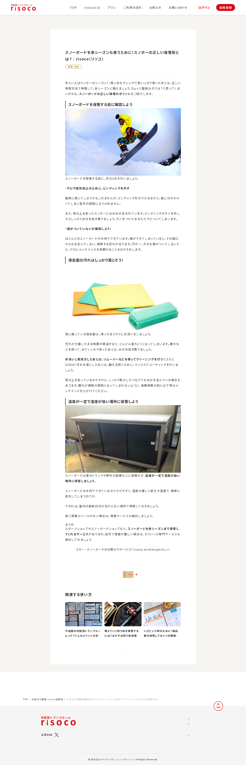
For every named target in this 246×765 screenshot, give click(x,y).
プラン (111, 7)
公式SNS (47, 730)
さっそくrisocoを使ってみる (125, 578)
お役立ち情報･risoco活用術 (47, 694)
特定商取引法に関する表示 (182, 730)
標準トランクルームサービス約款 (185, 736)
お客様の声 (145, 725)
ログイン (204, 7)
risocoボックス (117, 728)
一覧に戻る (123, 665)
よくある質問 (146, 730)
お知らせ (155, 7)
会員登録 (225, 7)
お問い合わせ (178, 7)
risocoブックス (116, 723)
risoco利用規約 (175, 725)
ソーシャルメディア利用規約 (182, 719)
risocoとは (92, 7)
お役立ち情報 (146, 714)
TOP (73, 7)
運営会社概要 (173, 714)
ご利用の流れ (132, 7)
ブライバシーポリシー (178, 741)
